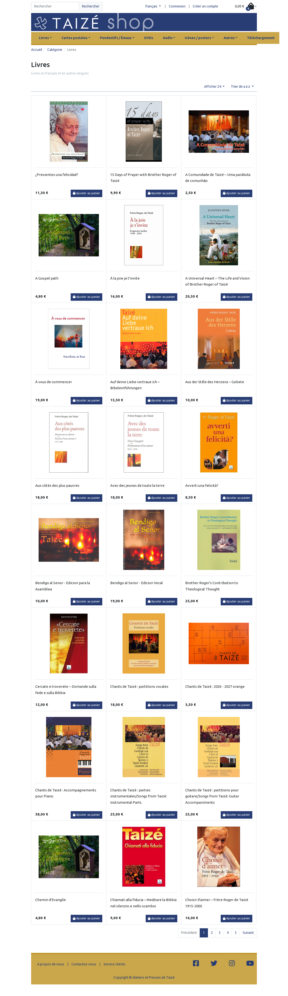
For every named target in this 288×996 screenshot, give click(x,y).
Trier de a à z (241, 86)
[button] (246, 6)
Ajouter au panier (86, 193)
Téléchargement (260, 38)
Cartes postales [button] (75, 38)
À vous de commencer (53, 382)
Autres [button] (229, 38)
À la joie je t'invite (125, 278)
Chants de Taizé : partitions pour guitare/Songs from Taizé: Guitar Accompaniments (212, 796)
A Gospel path (46, 278)
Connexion (177, 6)
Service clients (114, 964)
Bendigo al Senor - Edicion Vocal (136, 583)
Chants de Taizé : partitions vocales (139, 686)
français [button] (151, 6)
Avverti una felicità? (201, 485)
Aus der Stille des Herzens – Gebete (214, 382)
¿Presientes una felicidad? (56, 175)
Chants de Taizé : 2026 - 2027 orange (215, 686)
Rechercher (90, 6)
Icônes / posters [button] (198, 38)
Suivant (248, 933)
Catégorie (54, 50)
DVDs (148, 38)
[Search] (55, 6)
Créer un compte (205, 6)
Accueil (36, 50)
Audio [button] (167, 38)
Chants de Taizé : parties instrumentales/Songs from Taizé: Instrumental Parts (138, 796)
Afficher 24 (213, 86)
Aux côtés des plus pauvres (57, 485)
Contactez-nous (83, 964)
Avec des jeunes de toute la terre (137, 485)
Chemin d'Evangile (50, 900)
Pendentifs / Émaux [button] (116, 38)
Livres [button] (44, 38)
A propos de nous (50, 964)
